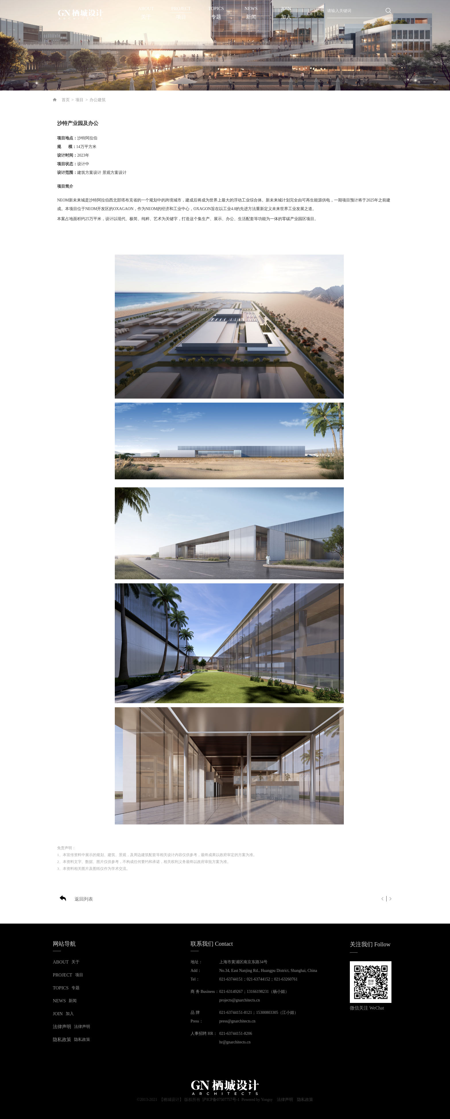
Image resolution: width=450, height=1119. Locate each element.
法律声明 (286, 1100)
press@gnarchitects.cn (237, 1021)
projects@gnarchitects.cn (239, 1000)
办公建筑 (98, 100)
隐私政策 (306, 1100)
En (319, 13)
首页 (66, 100)
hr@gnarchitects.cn (235, 1042)
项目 (79, 100)
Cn (310, 13)
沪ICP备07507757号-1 (220, 1099)
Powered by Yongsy (257, 1099)
